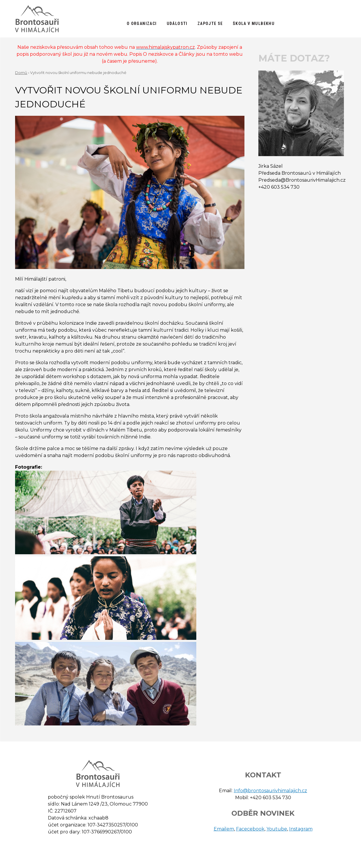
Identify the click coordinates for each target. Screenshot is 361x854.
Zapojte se (210, 23)
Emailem (224, 829)
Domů (21, 73)
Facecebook (250, 829)
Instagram (301, 829)
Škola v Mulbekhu (254, 23)
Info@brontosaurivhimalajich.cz (270, 790)
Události (177, 23)
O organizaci (142, 23)
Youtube (276, 829)
